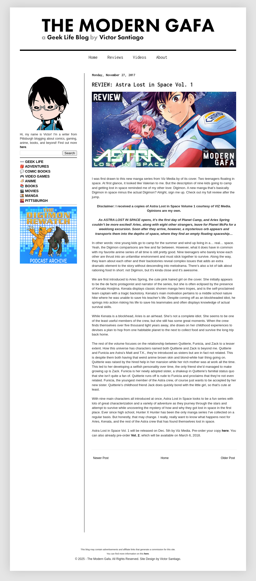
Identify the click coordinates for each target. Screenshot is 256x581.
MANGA (31, 196)
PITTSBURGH (36, 201)
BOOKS (31, 186)
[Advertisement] (164, 497)
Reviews (115, 57)
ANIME (30, 181)
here (225, 430)
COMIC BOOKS (37, 171)
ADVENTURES (37, 166)
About (161, 57)
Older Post (228, 458)
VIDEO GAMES (37, 176)
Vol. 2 (135, 435)
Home (93, 57)
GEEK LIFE (34, 162)
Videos (139, 57)
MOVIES (32, 191)
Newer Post (101, 458)
